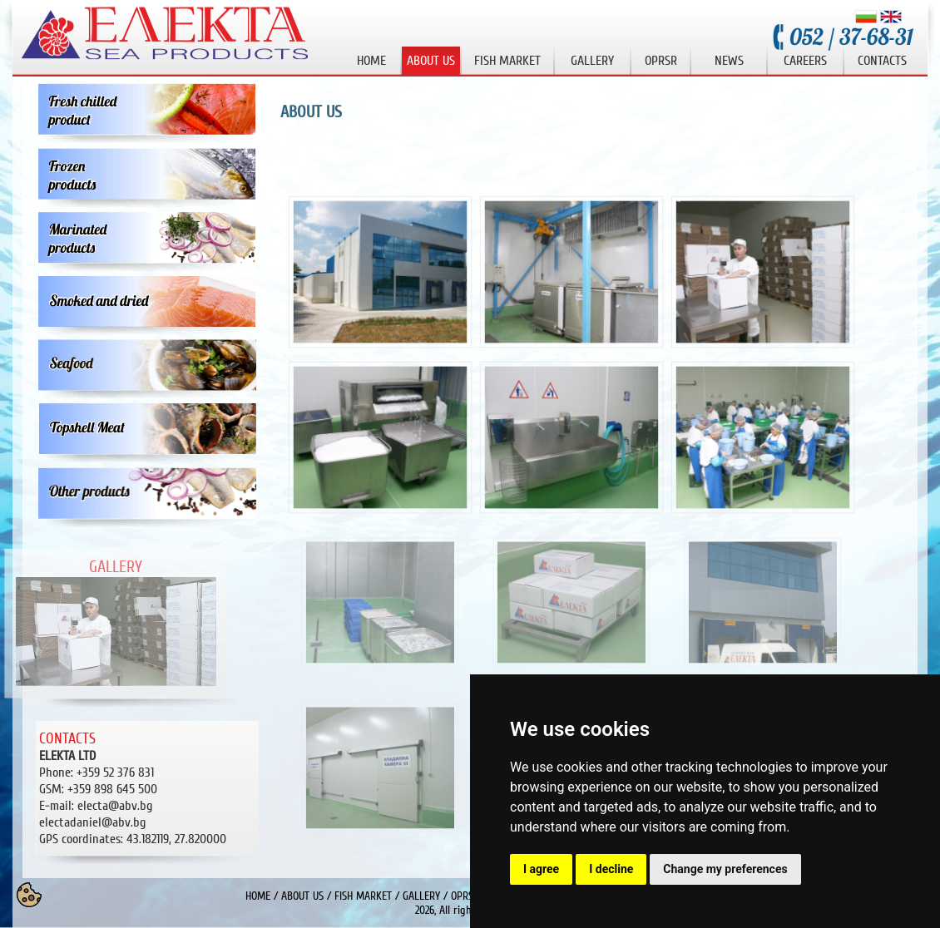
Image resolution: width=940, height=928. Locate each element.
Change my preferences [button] (725, 869)
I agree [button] (541, 869)
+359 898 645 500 (112, 789)
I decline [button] (611, 869)
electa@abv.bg (114, 805)
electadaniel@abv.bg (92, 822)
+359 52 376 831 (115, 772)
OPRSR (465, 896)
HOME (257, 896)
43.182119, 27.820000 (132, 839)
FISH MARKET (363, 896)
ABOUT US (302, 896)
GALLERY (421, 896)
